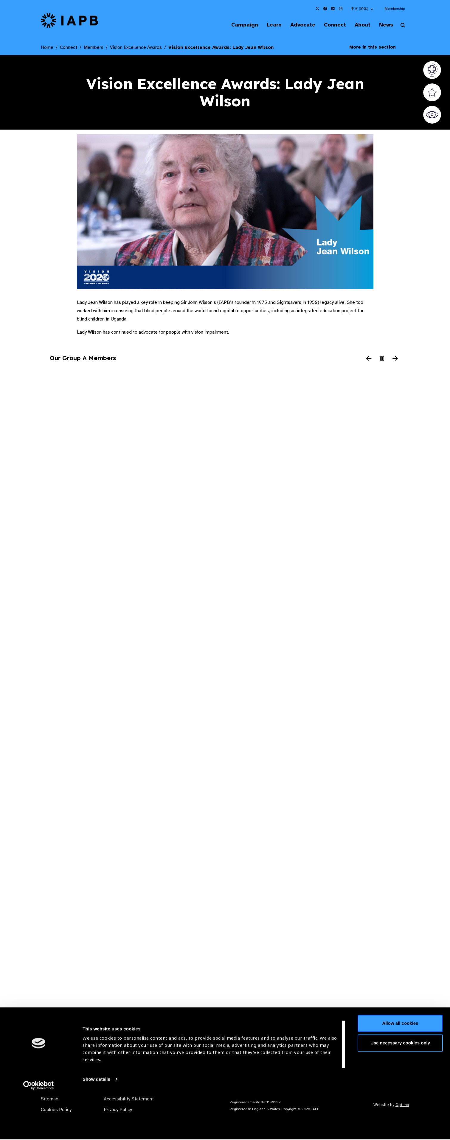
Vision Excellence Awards (136, 48)
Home (47, 48)
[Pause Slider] (382, 359)
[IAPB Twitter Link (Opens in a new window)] (317, 8)
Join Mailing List (377, 1041)
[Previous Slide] (368, 359)
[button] (362, 8)
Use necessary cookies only (400, 1085)
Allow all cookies (400, 1066)
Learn (266, 25)
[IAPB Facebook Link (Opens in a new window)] (325, 8)
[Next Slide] (395, 359)
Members (93, 48)
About (359, 25)
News (385, 25)
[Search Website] (403, 26)
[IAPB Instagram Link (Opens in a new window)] (340, 8)
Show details (96, 1122)
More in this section (377, 47)
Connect (330, 25)
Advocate (296, 25)
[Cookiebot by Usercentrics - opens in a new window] (39, 1128)
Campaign (235, 25)
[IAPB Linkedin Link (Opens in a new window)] (333, 8)
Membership (395, 9)
